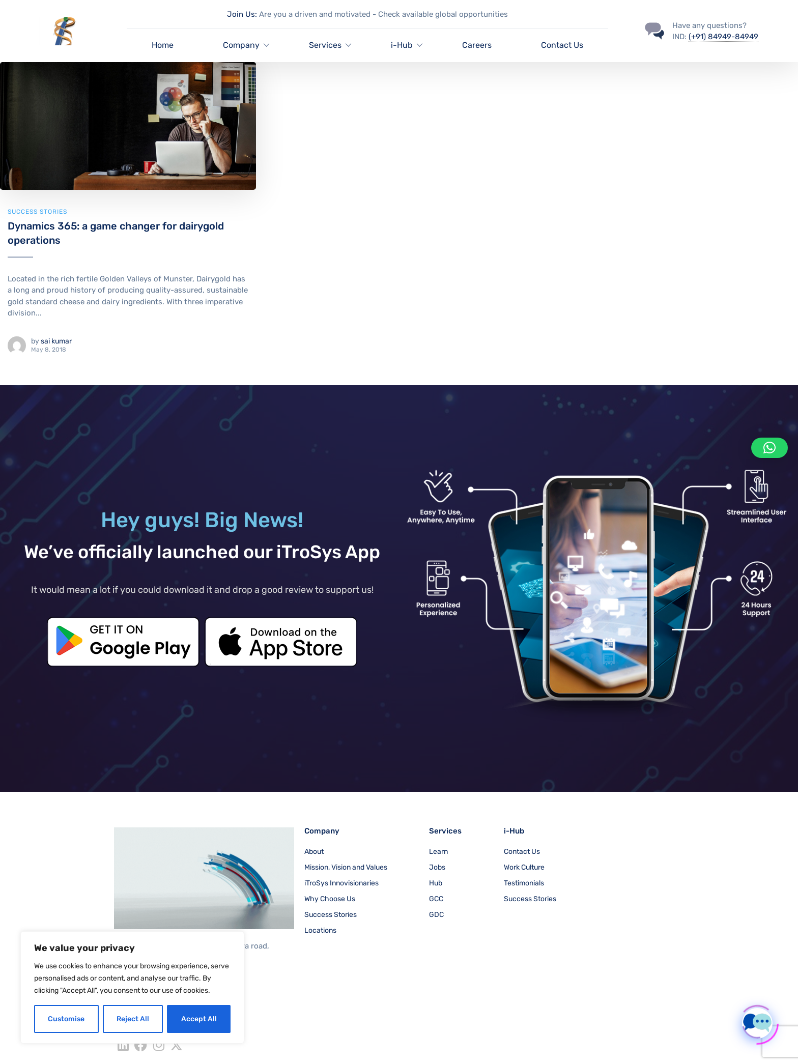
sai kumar (56, 341)
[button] (769, 448)
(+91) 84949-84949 (723, 36)
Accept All (199, 1019)
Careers (477, 45)
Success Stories (37, 211)
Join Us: (242, 14)
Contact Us (562, 45)
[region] (132, 987)
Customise (66, 1019)
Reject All (133, 1019)
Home (163, 45)
